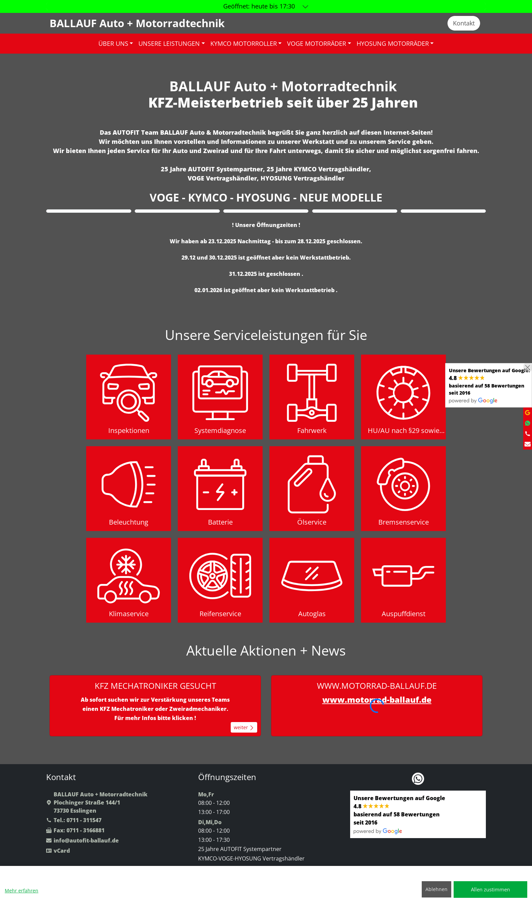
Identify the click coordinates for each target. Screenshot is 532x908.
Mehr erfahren (21, 890)
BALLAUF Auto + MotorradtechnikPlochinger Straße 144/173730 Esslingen (97, 802)
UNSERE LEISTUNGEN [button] (169, 43)
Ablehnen (436, 889)
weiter (244, 727)
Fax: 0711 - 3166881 (75, 830)
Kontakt (464, 23)
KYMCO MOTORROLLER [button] (243, 43)
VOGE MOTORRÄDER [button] (316, 43)
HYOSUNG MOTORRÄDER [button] (393, 43)
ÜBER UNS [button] (113, 43)
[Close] (528, 367)
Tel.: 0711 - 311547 (73, 820)
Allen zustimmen (490, 889)
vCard (58, 850)
